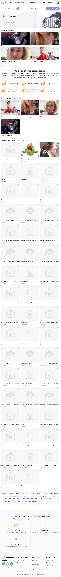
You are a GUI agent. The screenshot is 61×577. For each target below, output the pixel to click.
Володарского (23, 501)
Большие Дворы (17, 498)
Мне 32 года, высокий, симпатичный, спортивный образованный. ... (18, 465)
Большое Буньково (28, 498)
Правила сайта (35, 564)
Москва (6, 493)
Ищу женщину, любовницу (8, 363)
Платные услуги (21, 560)
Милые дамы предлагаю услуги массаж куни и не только (36, 159)
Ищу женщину (24, 322)
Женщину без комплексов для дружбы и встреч (13, 404)
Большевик (51, 496)
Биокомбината (34, 496)
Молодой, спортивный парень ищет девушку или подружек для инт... (39, 363)
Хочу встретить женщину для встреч (50, 281)
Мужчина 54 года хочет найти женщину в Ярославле (34, 485)
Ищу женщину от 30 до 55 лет (48, 302)
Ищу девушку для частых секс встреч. (50, 383)
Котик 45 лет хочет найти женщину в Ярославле (13, 220)
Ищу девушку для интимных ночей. (10, 383)
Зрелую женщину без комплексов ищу (50, 342)
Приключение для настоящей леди (10, 261)
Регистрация (49, 562)
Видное (16, 501)
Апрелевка (38, 493)
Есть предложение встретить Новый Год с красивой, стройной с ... (38, 200)
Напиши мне (24, 424)
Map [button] (9, 567)
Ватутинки (49, 498)
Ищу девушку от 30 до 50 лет (28, 302)
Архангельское (47, 493)
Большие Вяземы (7, 498)
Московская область (14, 493)
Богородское (43, 496)
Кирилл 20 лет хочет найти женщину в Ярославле (34, 240)
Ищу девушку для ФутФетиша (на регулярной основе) (15, 281)
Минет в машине (25, 281)
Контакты (19, 562)
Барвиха (11, 496)
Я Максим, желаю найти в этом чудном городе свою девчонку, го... (18, 302)
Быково (43, 498)
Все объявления (17, 98)
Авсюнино (24, 493)
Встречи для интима (6, 135)
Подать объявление (52, 8)
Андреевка (31, 493)
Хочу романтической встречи (28, 220)
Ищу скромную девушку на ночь (48, 322)
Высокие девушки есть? (27, 261)
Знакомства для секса (7, 117)
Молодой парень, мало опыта (48, 465)
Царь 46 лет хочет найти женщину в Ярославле (13, 240)
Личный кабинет (47, 2)
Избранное (33, 3)
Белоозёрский (19, 496)
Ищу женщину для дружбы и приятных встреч (33, 445)
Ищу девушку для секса (27, 383)
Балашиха (5, 496)
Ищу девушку (4, 342)
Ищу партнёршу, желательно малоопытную (32, 342)
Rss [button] (4, 567)
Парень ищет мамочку (26, 465)
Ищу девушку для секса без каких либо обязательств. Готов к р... (37, 404)
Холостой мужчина (6, 159)
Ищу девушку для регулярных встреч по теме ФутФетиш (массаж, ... (19, 424)
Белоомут (26, 496)
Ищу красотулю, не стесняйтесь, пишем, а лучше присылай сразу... (18, 322)
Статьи (33, 569)
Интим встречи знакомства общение (50, 159)
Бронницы (37, 498)
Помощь (34, 566)
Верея (10, 501)
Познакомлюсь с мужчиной (28, 117)
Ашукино (54, 493)
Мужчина (3, 179)
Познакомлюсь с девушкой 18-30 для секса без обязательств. (17, 445)
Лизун (2, 200)
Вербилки (5, 501)
